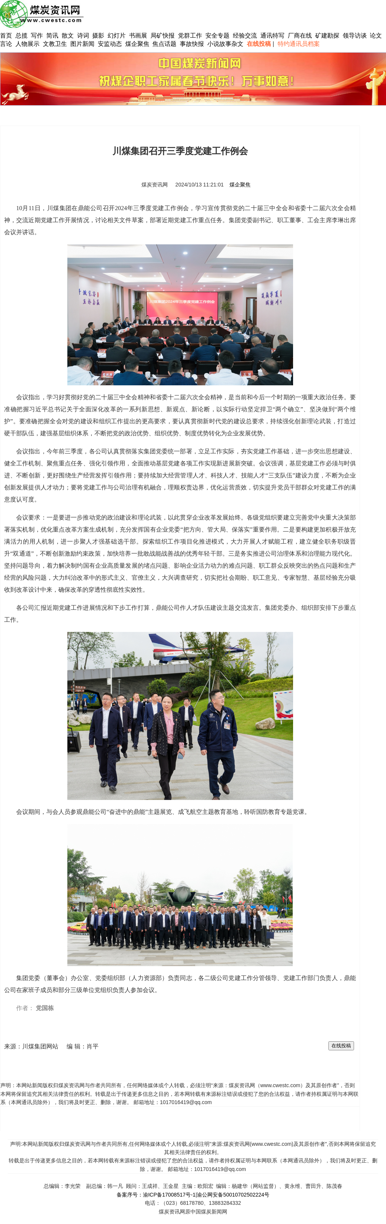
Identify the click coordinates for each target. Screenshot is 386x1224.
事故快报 (192, 44)
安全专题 (217, 35)
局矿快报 (162, 35)
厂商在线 (300, 35)
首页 (6, 35)
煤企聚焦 (137, 44)
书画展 (138, 35)
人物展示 (27, 44)
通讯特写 (272, 35)
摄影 (99, 35)
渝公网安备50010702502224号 (233, 1195)
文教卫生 (55, 44)
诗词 (84, 35)
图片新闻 (82, 44)
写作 (37, 35)
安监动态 (110, 44)
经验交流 (245, 35)
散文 (68, 35)
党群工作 (190, 35)
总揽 (21, 35)
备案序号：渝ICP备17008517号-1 (156, 1195)
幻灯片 (117, 35)
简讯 (52, 35)
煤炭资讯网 (154, 185)
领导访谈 (355, 35)
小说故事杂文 (225, 44)
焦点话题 (164, 44)
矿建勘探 (327, 35)
